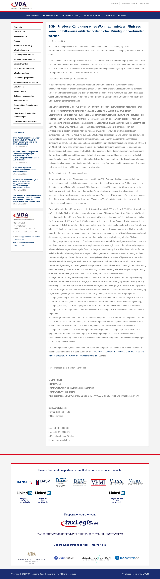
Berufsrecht (19, 87)
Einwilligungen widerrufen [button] (25, 121)
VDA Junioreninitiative (24, 68)
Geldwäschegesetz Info (24, 96)
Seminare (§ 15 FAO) (71, 15)
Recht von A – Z (21, 91)
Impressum (144, 3)
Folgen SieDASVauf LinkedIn (43, 500)
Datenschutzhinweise (129, 3)
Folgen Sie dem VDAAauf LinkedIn (117, 500)
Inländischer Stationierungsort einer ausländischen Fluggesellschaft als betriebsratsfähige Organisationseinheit (25, 184)
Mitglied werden (92, 15)
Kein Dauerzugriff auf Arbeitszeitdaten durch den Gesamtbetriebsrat (24, 170)
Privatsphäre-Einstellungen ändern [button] (26, 107)
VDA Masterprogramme (24, 78)
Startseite (114, 3)
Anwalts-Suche (50, 15)
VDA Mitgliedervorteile (24, 55)
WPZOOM (144, 574)
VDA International (22, 73)
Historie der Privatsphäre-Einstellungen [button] (25, 115)
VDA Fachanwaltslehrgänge (26, 82)
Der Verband (32, 15)
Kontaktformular (21, 101)
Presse (17, 41)
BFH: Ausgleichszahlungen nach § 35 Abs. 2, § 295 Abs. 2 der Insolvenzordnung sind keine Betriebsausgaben (26, 141)
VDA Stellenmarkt (22, 50)
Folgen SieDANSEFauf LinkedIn (24, 500)
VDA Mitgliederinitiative (24, 59)
